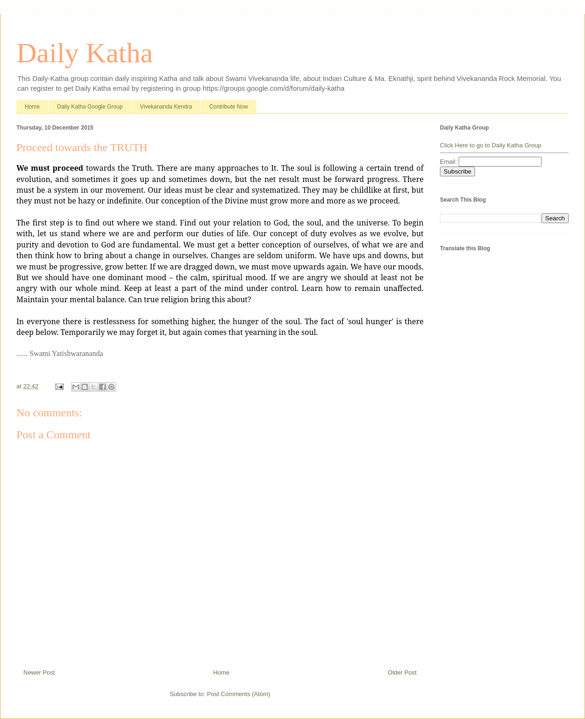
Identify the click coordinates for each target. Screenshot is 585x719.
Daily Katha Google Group (90, 106)
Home (32, 106)
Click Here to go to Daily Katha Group (490, 145)
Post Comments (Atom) (238, 693)
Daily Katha (84, 52)
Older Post (402, 672)
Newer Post (39, 672)
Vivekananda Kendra (166, 106)
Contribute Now (228, 106)
